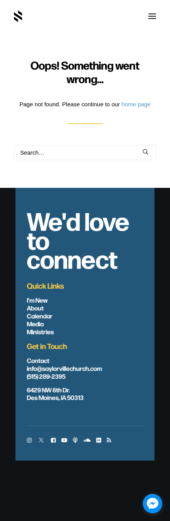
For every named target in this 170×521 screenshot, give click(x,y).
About (35, 307)
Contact (38, 360)
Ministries (40, 331)
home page (136, 104)
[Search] (85, 152)
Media (35, 323)
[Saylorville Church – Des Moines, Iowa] (18, 16)
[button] (152, 16)
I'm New (37, 300)
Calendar (39, 315)
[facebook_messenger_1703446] (152, 503)
